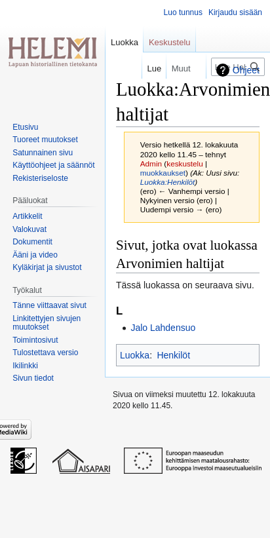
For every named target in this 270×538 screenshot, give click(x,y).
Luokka (134, 355)
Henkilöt (173, 355)
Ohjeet (246, 70)
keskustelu (184, 163)
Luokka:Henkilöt (167, 182)
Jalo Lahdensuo (162, 327)
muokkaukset (162, 172)
